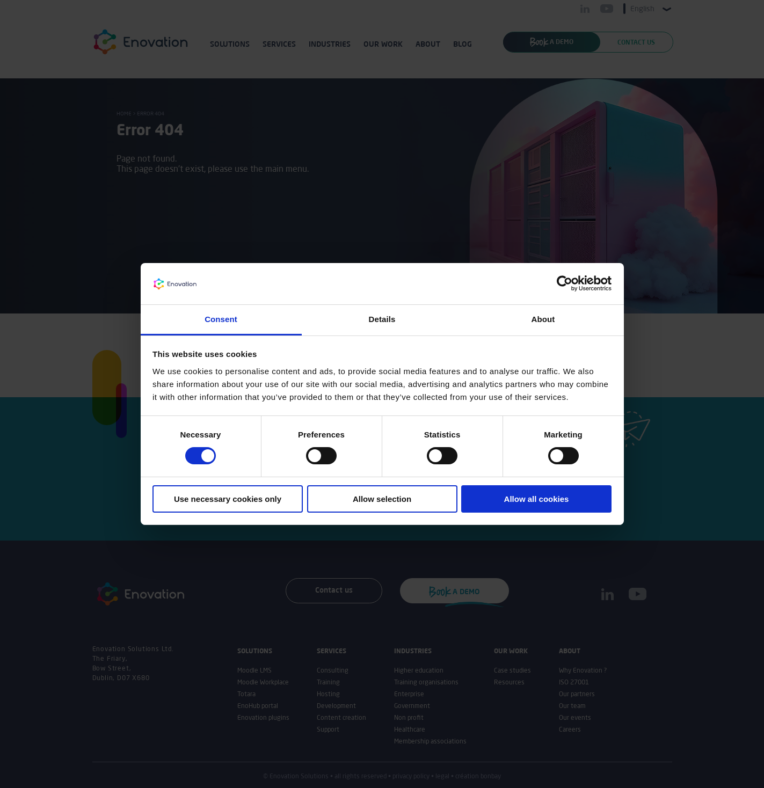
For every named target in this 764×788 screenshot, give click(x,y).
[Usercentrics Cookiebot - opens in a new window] (565, 283)
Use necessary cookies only (227, 499)
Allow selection (382, 499)
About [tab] (543, 319)
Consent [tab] (221, 319)
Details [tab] (382, 319)
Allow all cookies (536, 499)
